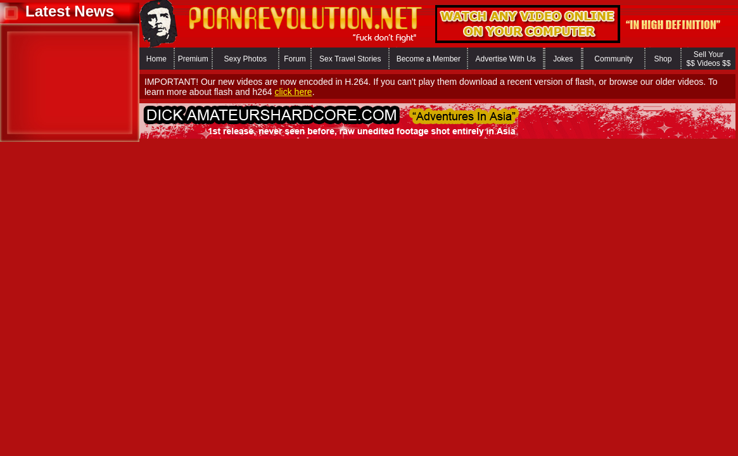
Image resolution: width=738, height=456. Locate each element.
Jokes (563, 58)
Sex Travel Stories (350, 58)
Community (613, 58)
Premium (193, 58)
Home (156, 58)
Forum (295, 58)
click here (293, 92)
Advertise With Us (505, 58)
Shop (662, 58)
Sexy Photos (245, 58)
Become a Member (429, 58)
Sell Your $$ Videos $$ (709, 59)
